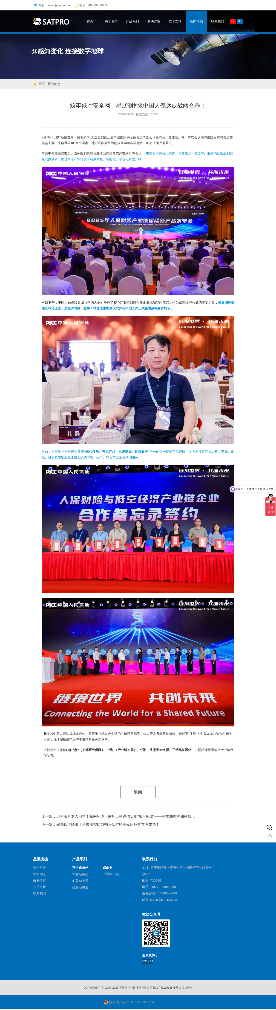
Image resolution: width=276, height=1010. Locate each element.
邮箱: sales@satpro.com (159, 900)
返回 (138, 792)
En (240, 21)
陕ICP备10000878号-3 (166, 988)
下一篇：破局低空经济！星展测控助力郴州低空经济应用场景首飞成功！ (100, 825)
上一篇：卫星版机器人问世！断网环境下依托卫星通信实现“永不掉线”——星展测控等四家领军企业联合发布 (119, 817)
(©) (102, 988)
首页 (41, 84)
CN (232, 21)
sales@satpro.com (60, 5)
